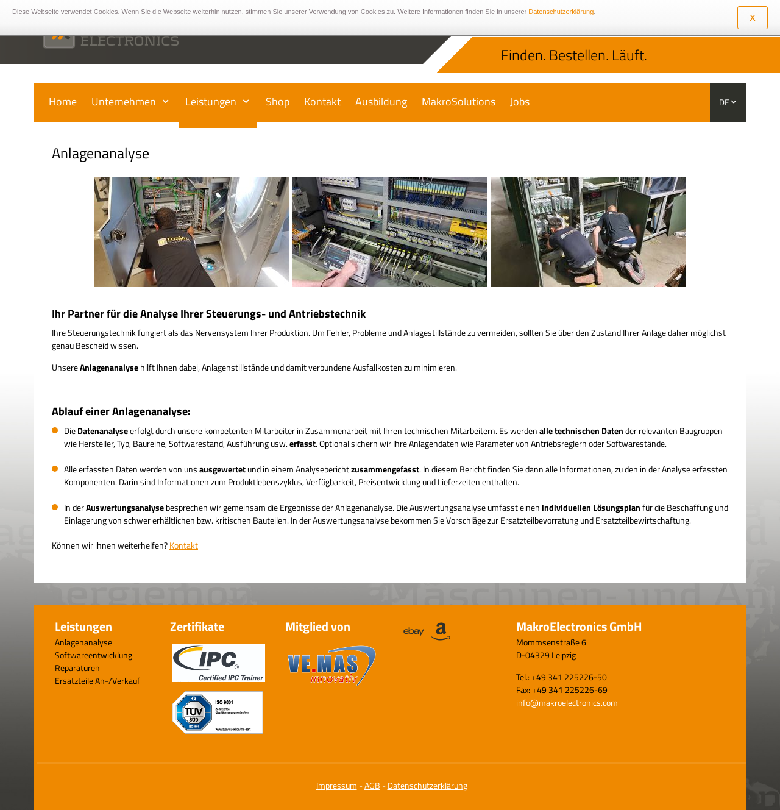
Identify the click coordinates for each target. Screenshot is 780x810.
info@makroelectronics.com (567, 702)
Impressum (336, 785)
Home (63, 101)
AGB (372, 785)
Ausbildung (381, 101)
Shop (277, 101)
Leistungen (210, 101)
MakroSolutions (458, 101)
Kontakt (322, 101)
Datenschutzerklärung (427, 785)
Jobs (520, 101)
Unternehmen (123, 101)
